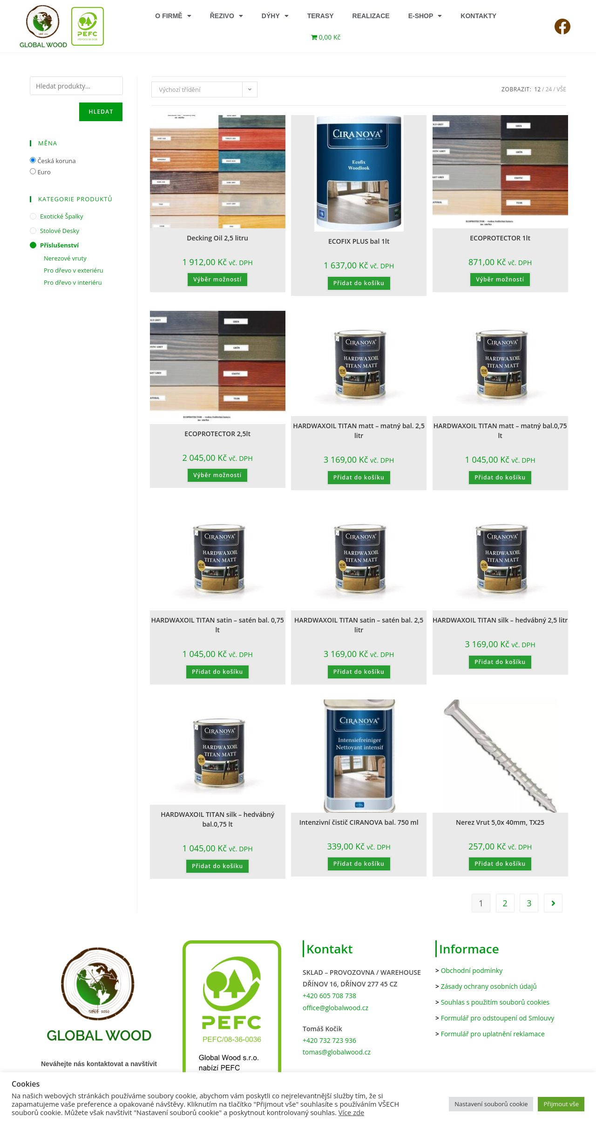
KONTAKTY (478, 16)
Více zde (352, 1112)
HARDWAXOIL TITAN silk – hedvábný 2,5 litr (500, 620)
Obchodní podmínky (472, 970)
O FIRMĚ (173, 16)
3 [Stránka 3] (529, 903)
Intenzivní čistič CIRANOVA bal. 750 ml (359, 822)
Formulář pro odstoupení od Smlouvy (498, 1017)
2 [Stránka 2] (505, 903)
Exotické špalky (61, 216)
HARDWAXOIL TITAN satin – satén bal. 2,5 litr (358, 625)
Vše (561, 89)
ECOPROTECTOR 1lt (500, 237)
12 (537, 89)
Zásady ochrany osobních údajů (489, 986)
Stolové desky (59, 230)
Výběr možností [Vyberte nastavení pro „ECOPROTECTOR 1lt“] (500, 279)
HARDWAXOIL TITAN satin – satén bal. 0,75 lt (217, 625)
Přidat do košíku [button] (359, 283)
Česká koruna (56, 161)
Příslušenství (59, 245)
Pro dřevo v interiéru (73, 282)
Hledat (100, 112)
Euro (43, 172)
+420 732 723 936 (329, 1040)
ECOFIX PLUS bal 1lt (359, 241)
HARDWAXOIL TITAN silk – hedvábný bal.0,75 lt (217, 819)
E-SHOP (425, 16)
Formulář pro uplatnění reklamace (493, 1033)
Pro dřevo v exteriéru (73, 270)
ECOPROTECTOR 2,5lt (217, 433)
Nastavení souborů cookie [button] (491, 1104)
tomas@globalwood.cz (337, 1052)
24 (548, 89)
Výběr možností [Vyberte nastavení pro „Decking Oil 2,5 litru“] (217, 279)
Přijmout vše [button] (561, 1104)
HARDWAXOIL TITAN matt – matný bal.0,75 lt (500, 430)
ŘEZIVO (226, 16)
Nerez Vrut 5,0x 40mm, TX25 (500, 822)
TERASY (320, 16)
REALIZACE (371, 16)
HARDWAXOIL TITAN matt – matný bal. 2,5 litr (359, 430)
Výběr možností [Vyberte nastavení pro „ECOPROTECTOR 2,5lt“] (217, 475)
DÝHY (275, 16)
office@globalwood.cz (335, 1007)
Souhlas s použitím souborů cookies (495, 1002)
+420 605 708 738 (329, 995)
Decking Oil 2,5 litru (217, 237)
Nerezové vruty (65, 258)
